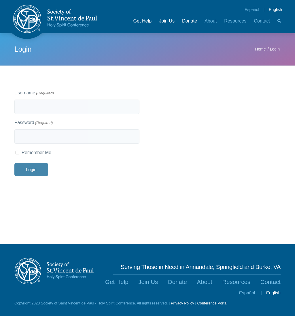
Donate (177, 282)
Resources (236, 282)
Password (33, 123)
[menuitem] (142, 23)
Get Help (116, 282)
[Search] (279, 23)
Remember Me (36, 152)
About (204, 282)
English (275, 9)
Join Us (148, 282)
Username (34, 93)
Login (22, 49)
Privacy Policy (182, 303)
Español (252, 9)
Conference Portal (212, 303)
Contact (270, 282)
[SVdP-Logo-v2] (55, 18)
